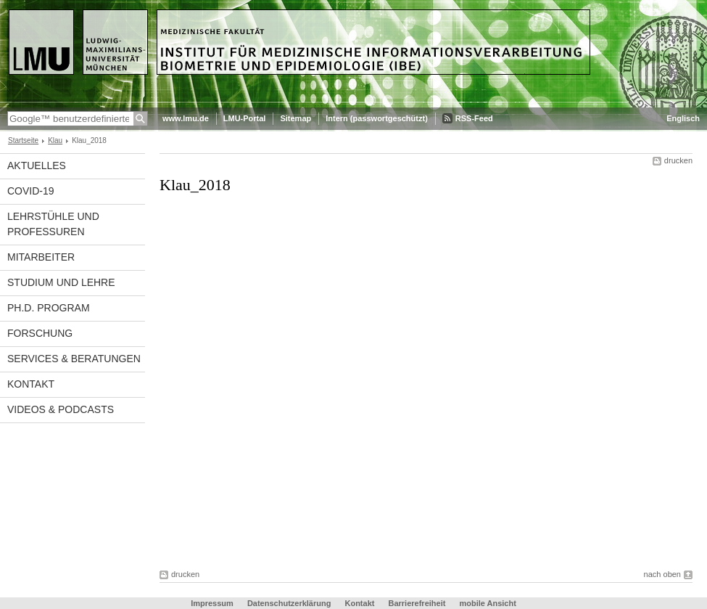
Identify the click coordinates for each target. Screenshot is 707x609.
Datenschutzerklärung (289, 603)
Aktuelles (36, 165)
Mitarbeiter (41, 257)
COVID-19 (30, 191)
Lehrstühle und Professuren (53, 224)
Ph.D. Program (48, 308)
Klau (55, 140)
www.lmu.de (185, 118)
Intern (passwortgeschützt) (377, 118)
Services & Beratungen (74, 358)
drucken (678, 160)
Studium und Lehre (61, 282)
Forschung (40, 333)
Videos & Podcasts (60, 409)
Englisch (683, 118)
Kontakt (30, 384)
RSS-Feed (474, 118)
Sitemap (295, 118)
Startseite (23, 140)
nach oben (662, 574)
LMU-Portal (244, 118)
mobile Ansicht (487, 603)
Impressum (212, 603)
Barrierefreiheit (418, 603)
